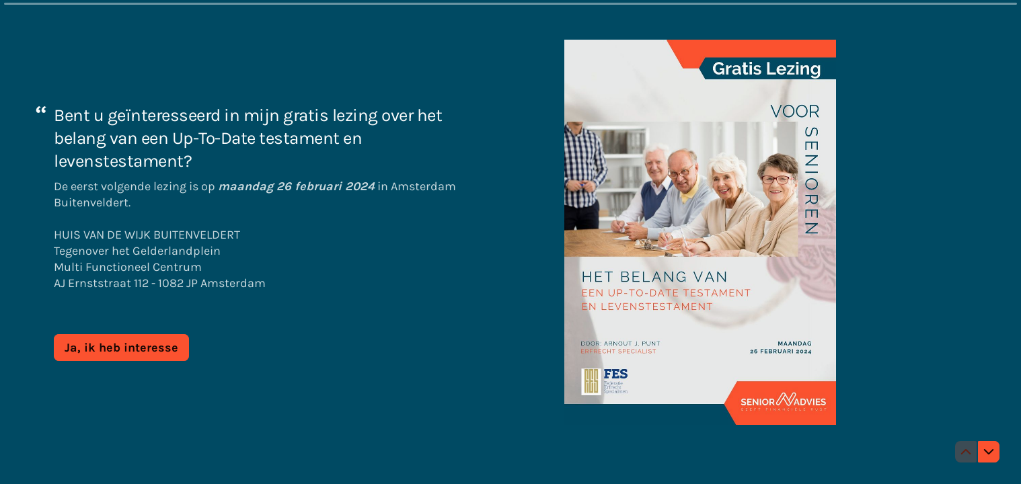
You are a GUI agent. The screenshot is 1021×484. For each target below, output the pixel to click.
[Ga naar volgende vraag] (988, 451)
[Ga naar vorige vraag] (966, 451)
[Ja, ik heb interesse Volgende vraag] (121, 346)
